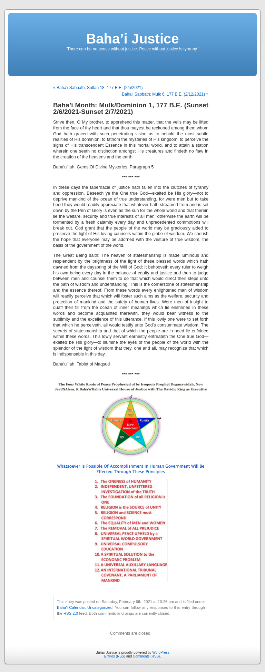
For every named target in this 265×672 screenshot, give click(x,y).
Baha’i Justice (132, 38)
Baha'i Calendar (71, 607)
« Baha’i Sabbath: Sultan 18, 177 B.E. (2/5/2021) (98, 87)
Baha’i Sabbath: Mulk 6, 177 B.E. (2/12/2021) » (165, 94)
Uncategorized (99, 607)
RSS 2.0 (70, 613)
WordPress (160, 652)
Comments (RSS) (146, 656)
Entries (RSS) (114, 656)
